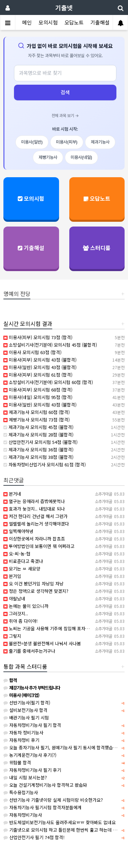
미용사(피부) (66, 142)
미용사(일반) (32, 142)
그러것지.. (15, 613)
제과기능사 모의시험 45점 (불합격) (38, 427)
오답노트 (74, 22)
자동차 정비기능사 (23, 732)
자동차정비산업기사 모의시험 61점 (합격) (44, 464)
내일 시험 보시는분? (25, 777)
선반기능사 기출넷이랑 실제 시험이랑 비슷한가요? (53, 800)
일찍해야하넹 (18, 531)
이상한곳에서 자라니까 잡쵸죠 (34, 538)
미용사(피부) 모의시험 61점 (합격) (37, 374)
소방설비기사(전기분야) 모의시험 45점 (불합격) (50, 345)
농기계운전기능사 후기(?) (29, 755)
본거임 (12, 576)
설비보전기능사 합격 (25, 710)
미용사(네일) (81, 157)
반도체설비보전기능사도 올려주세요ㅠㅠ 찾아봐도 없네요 (59, 822)
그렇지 (12, 636)
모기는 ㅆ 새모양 (21, 568)
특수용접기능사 (20, 792)
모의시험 (48, 22)
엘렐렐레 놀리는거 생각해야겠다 (36, 523)
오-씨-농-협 (16, 553)
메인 (27, 22)
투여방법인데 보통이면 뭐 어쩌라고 (38, 546)
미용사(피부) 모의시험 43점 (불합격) (39, 359)
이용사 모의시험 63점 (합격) (32, 352)
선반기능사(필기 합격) (26, 702)
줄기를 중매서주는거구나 (29, 651)
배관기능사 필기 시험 (26, 717)
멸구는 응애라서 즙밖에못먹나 (34, 501)
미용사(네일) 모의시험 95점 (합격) (37, 397)
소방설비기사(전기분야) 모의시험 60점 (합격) (48, 382)
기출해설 (100, 22)
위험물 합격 (17, 762)
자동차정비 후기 (21, 740)
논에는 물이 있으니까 (25, 606)
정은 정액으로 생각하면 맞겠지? (35, 591)
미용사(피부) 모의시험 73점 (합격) (37, 337)
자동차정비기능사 (22, 815)
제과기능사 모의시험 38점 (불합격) (38, 457)
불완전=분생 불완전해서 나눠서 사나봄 (42, 643)
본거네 (12, 493)
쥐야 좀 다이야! (20, 621)
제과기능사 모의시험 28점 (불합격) (38, 434)
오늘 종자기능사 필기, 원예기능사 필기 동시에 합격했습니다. (63, 747)
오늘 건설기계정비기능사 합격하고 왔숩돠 (45, 785)
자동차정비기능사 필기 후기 (32, 770)
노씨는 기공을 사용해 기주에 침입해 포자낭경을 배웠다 (57, 628)
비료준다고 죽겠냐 (23, 561)
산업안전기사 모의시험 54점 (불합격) (40, 442)
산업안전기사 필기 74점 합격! (34, 837)
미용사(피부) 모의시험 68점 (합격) (37, 389)
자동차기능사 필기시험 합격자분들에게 (42, 807)
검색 (65, 92)
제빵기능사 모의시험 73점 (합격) (36, 419)
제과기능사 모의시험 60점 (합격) (36, 412)
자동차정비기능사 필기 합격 (32, 725)
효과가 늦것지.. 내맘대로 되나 (34, 508)
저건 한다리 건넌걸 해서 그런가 (35, 516)
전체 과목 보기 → (65, 115)
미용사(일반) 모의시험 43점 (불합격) (39, 367)
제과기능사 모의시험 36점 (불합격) (38, 449)
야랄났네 (14, 598)
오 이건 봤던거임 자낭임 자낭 (33, 583)
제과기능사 (100, 142)
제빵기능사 (48, 157)
